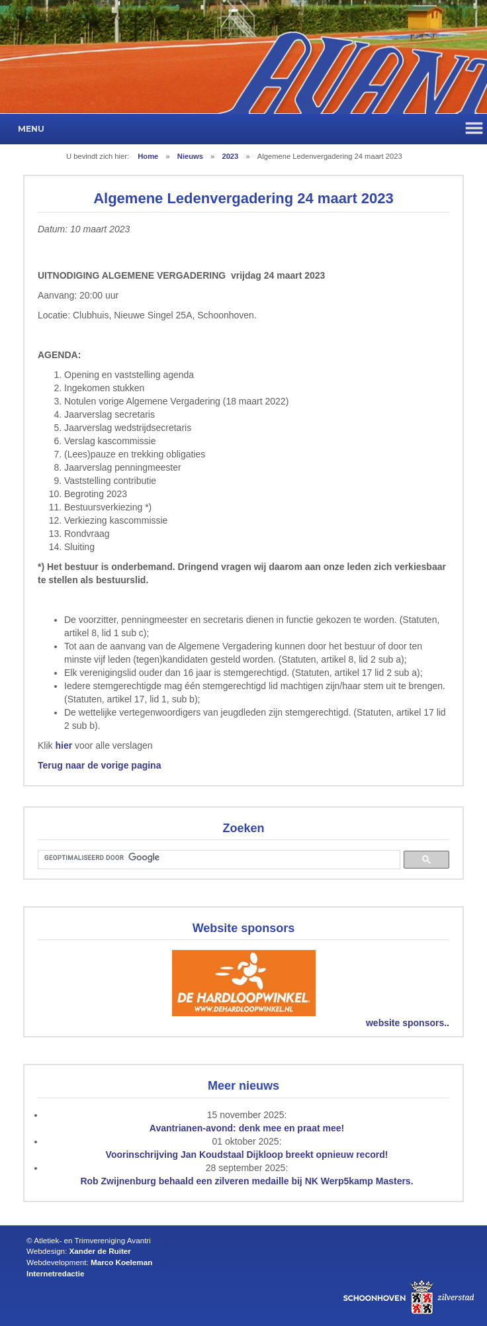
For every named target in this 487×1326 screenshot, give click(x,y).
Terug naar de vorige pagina (99, 765)
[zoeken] (217, 858)
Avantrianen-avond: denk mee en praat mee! (247, 1128)
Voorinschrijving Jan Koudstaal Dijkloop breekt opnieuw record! (247, 1154)
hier (63, 745)
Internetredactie (55, 1273)
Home (148, 156)
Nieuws (190, 156)
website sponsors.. (407, 1023)
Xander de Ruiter (100, 1251)
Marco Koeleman (121, 1262)
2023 (230, 156)
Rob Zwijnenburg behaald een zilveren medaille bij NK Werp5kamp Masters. (246, 1181)
